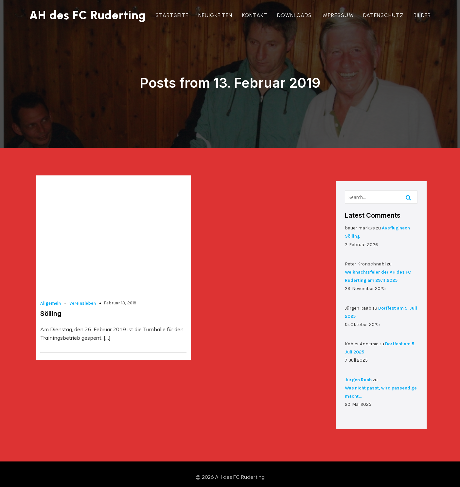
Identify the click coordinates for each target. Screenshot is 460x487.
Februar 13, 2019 (120, 283)
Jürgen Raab (358, 371)
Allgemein (51, 283)
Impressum (338, 15)
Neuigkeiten (216, 15)
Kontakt (255, 15)
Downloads (295, 15)
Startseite (172, 15)
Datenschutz (384, 15)
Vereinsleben (83, 283)
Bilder (423, 15)
